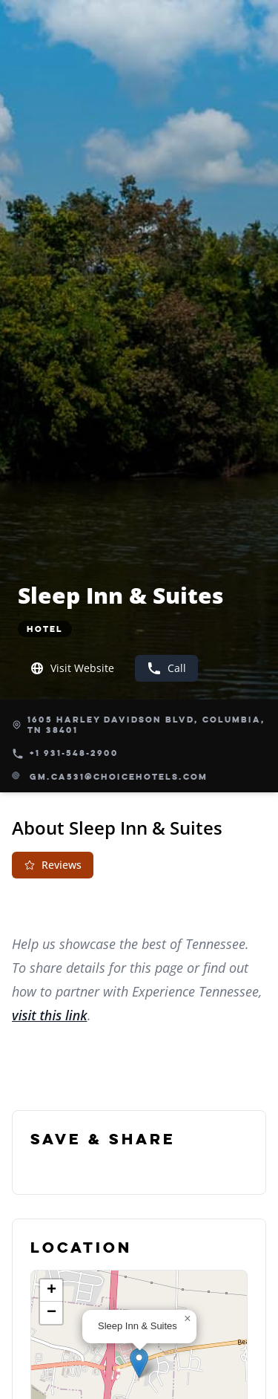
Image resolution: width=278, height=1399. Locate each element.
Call (166, 668)
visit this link (49, 1015)
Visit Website (72, 668)
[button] (139, 1363)
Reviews (53, 865)
